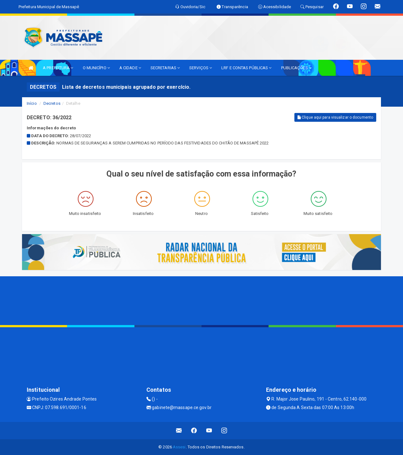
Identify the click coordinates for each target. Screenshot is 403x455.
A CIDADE (130, 67)
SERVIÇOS (200, 67)
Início (32, 103)
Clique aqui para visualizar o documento (335, 117)
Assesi (179, 447)
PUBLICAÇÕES (296, 67)
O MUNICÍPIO (96, 67)
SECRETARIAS (165, 67)
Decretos (51, 103)
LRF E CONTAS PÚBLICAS (246, 67)
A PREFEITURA (58, 67)
